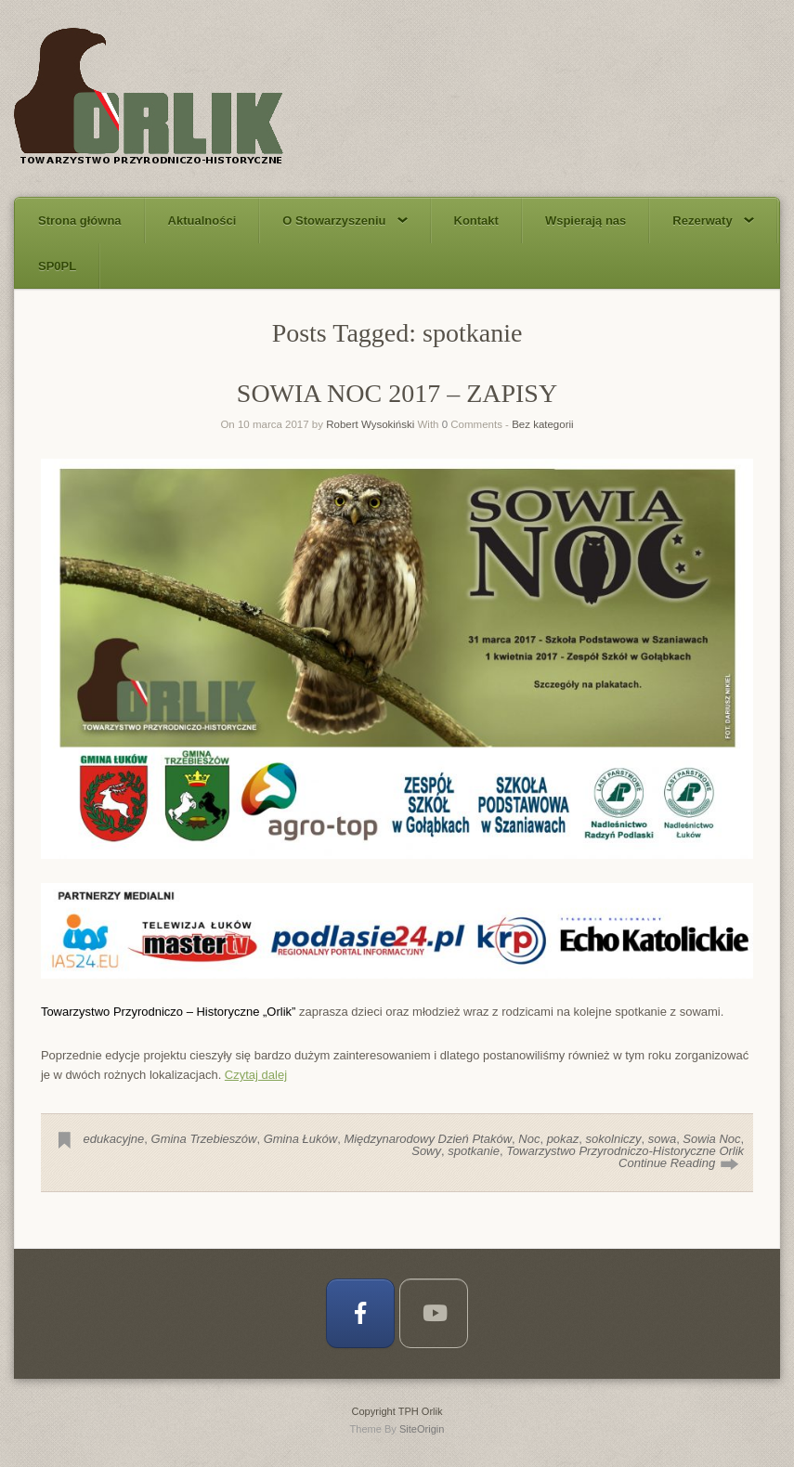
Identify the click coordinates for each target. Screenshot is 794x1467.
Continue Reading (666, 1163)
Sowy (426, 1151)
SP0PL (57, 266)
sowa (662, 1139)
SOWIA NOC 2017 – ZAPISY (397, 393)
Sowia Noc (711, 1139)
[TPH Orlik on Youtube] (433, 1313)
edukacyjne (114, 1139)
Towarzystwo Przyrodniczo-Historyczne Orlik (625, 1151)
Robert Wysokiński (370, 424)
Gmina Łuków (300, 1139)
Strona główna (80, 220)
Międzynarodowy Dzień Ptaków (428, 1139)
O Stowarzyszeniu (344, 220)
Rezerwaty (712, 220)
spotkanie (474, 1151)
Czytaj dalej (256, 1075)
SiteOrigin (422, 1429)
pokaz (563, 1139)
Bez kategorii (542, 424)
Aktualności (202, 220)
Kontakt (476, 220)
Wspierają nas (585, 220)
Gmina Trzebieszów (204, 1139)
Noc (529, 1139)
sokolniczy (614, 1139)
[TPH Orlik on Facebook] (360, 1313)
